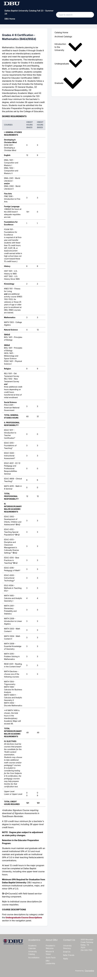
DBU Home (10, 19)
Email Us (66, 952)
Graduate (68, 83)
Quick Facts (51, 957)
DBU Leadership (50, 962)
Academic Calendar (32, 947)
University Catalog (32, 952)
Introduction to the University (68, 47)
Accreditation (33, 957)
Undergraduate (68, 63)
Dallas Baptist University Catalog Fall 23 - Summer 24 (29, 12)
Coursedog (89, 971)
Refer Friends (68, 955)
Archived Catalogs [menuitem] (63, 36)
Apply (65, 958)
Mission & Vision (50, 952)
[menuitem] (69, 47)
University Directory (67, 947)
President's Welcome (50, 947)
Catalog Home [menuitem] (61, 32)
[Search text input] (75, 15)
